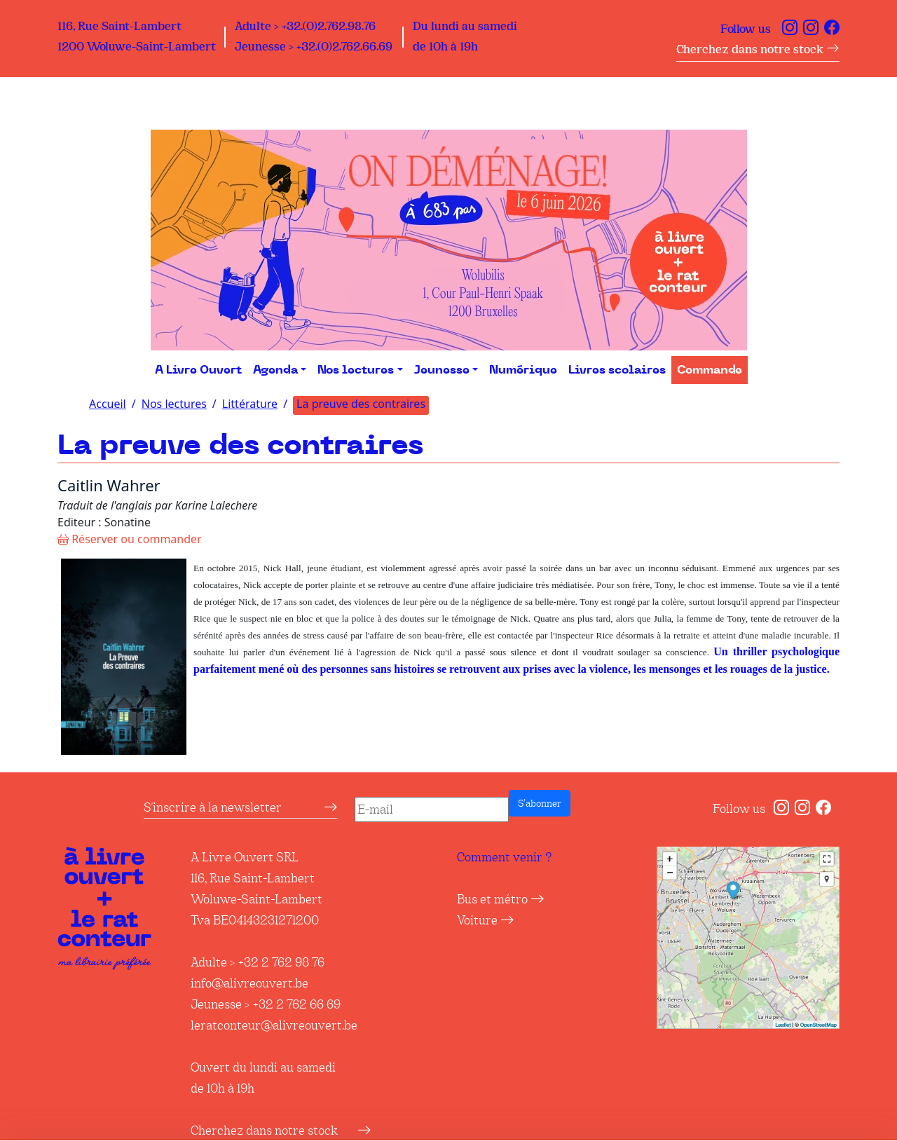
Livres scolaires (617, 370)
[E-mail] (432, 809)
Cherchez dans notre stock (758, 49)
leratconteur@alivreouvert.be (274, 1025)
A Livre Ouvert (198, 370)
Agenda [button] (275, 370)
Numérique (523, 370)
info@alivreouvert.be (249, 983)
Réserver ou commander (129, 539)
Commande (709, 370)
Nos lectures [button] (355, 370)
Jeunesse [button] (442, 370)
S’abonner (539, 803)
